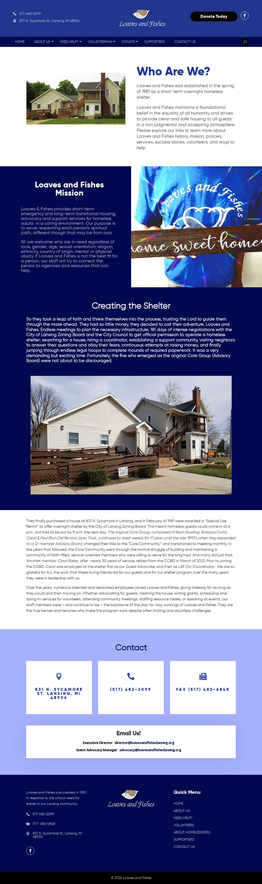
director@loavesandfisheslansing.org (144, 742)
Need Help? (69, 42)
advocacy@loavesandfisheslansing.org (150, 749)
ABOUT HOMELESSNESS (192, 832)
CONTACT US (184, 847)
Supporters (154, 42)
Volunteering (100, 42)
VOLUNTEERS (184, 825)
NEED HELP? (183, 818)
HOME (178, 803)
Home (20, 42)
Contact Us (185, 42)
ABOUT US (182, 811)
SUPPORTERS (184, 840)
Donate (128, 42)
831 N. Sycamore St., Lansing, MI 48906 (49, 21)
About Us (42, 42)
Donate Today (213, 16)
